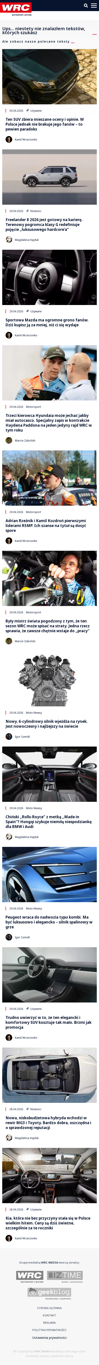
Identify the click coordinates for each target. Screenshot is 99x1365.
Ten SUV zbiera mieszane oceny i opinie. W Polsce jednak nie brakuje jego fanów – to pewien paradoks (45, 124)
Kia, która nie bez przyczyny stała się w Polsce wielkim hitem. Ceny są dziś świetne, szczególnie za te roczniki (48, 1223)
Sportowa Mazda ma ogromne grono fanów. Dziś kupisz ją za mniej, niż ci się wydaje (47, 322)
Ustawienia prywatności (49, 1337)
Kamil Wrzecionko (26, 139)
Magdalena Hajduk (27, 240)
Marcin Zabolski (25, 440)
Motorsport (33, 406)
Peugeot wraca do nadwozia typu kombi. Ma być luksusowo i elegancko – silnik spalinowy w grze (49, 922)
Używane (34, 110)
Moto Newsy (34, 712)
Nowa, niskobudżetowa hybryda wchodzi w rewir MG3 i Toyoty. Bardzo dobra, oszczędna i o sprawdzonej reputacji (48, 1122)
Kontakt (49, 1315)
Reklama (49, 1323)
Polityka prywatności (49, 1330)
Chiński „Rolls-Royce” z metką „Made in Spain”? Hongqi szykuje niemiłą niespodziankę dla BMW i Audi (49, 821)
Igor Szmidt (22, 737)
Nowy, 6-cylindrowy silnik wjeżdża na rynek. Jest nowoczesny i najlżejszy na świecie (47, 724)
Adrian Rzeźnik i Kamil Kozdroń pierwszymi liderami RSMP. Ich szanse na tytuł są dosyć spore (46, 525)
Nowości (33, 211)
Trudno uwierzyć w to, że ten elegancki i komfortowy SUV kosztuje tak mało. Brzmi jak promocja (48, 1022)
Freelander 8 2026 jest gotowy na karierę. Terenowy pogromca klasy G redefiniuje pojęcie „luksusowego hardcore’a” (44, 224)
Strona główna (49, 1308)
